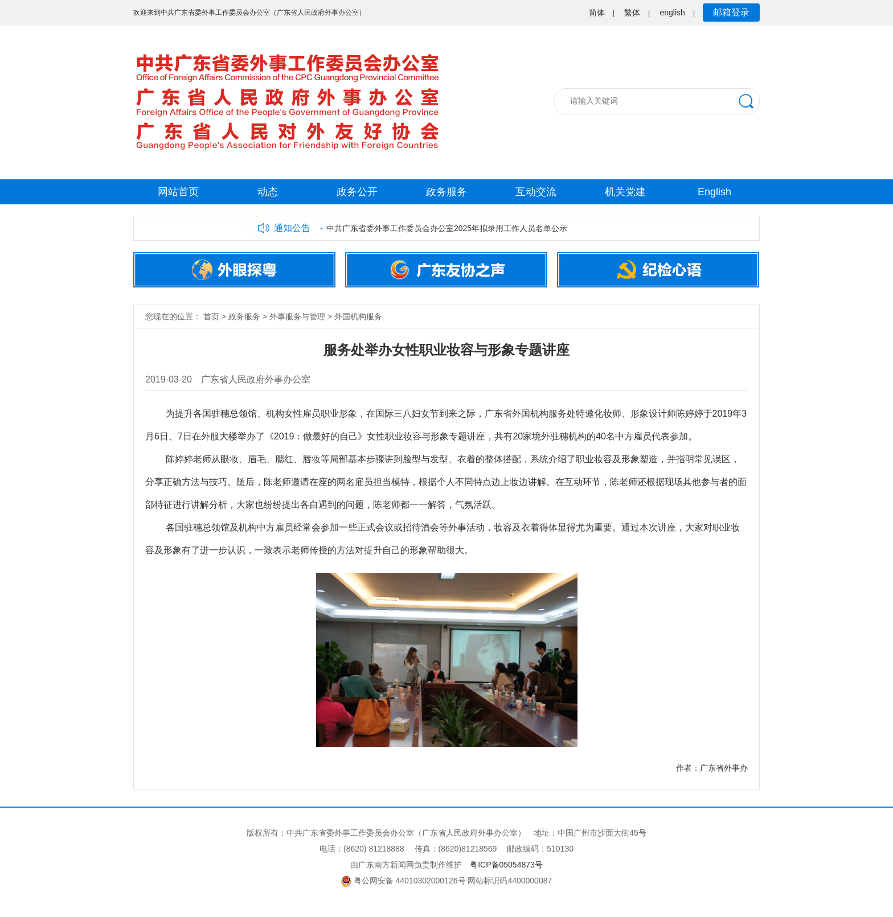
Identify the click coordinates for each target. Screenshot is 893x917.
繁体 (632, 12)
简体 (597, 12)
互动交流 (535, 192)
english (672, 12)
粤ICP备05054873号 (506, 864)
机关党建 (625, 192)
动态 (267, 192)
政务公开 (357, 192)
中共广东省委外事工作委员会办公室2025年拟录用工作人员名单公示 (446, 228)
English (714, 192)
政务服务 (446, 192)
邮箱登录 (731, 12)
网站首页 (178, 192)
